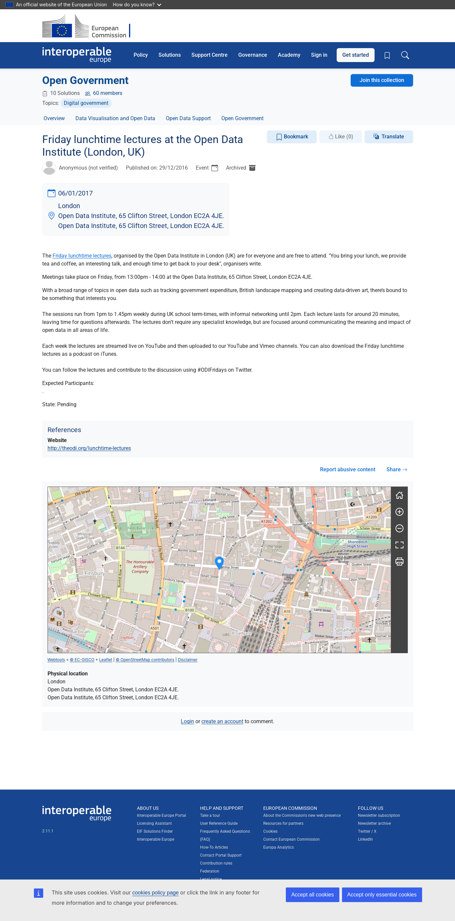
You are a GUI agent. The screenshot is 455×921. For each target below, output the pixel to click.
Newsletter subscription (379, 815)
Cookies (270, 831)
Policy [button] (141, 55)
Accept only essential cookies (382, 894)
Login (187, 721)
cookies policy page (155, 892)
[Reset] (399, 495)
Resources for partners (283, 823)
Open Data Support (188, 118)
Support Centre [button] (209, 55)
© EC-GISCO (82, 659)
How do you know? (137, 4)
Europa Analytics (278, 847)
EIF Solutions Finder (155, 831)
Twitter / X (367, 831)
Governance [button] (252, 55)
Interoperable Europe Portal (161, 815)
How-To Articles (214, 847)
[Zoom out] (399, 528)
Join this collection (382, 80)
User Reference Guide (219, 823)
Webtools (56, 659)
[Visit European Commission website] (89, 25)
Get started (355, 55)
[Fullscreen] (399, 545)
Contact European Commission (291, 839)
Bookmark (292, 136)
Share (397, 469)
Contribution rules (216, 863)
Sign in (319, 55)
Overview (54, 118)
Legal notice (211, 879)
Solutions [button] (170, 55)
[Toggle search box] (405, 55)
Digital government (86, 103)
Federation (209, 871)
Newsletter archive (374, 823)
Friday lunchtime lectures (82, 256)
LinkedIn (365, 839)
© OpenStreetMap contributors (145, 659)
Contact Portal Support (221, 855)
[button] (219, 563)
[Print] (399, 561)
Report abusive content (347, 469)
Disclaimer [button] (187, 659)
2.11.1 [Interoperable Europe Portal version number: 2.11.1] (48, 831)
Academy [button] (289, 55)
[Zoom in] (399, 511)
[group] (219, 570)
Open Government (242, 118)
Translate (393, 136)
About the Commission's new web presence (302, 815)
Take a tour (210, 815)
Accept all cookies (312, 894)
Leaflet (105, 659)
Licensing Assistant (154, 823)
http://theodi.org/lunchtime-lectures (89, 448)
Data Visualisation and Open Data (115, 118)
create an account (222, 721)
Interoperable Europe (155, 839)
